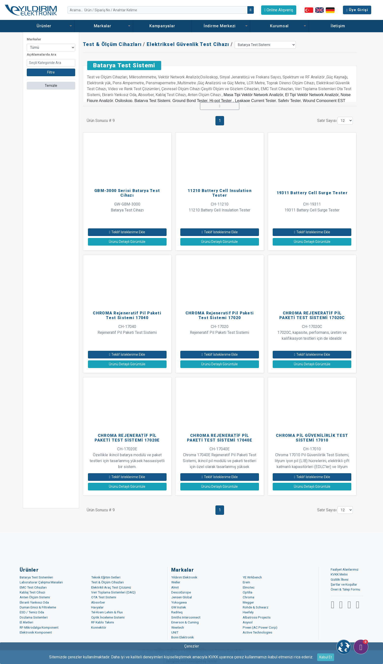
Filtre (51, 72)
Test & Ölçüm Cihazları (112, 44)
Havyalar (97, 607)
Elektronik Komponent (36, 632)
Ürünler (45, 26)
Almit (175, 587)
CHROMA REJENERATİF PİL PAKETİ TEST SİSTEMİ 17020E (127, 438)
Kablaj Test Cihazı (32, 592)
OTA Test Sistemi (103, 597)
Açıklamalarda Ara (41, 54)
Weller (175, 582)
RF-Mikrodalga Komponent (39, 627)
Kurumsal (279, 26)
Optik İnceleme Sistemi (108, 617)
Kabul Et (325, 657)
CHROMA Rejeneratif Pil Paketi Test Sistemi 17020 (219, 315)
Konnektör (98, 627)
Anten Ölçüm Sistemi (35, 597)
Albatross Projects (256, 617)
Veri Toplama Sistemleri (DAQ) (113, 592)
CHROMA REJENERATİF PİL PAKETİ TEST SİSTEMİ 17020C (312, 315)
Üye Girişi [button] (357, 10)
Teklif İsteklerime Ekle (127, 232)
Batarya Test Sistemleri (36, 577)
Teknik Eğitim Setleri (105, 577)
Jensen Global (181, 597)
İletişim (338, 26)
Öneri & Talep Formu (345, 589)
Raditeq (177, 612)
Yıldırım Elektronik (184, 577)
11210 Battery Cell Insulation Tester (220, 193)
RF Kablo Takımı (102, 622)
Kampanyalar (162, 26)
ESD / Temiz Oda (32, 612)
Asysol (248, 622)
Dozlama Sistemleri (34, 617)
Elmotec (249, 587)
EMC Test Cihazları (33, 587)
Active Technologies (257, 632)
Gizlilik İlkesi (339, 579)
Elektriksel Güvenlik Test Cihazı (188, 44)
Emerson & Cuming (185, 622)
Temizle (51, 86)
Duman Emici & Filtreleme (38, 607)
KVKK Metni (339, 574)
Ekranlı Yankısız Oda (34, 602)
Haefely (248, 612)
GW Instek (178, 607)
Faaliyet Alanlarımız (344, 569)
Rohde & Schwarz (255, 607)
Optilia (247, 592)
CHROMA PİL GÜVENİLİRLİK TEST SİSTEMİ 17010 (312, 438)
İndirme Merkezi (221, 26)
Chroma (248, 597)
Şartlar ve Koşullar (344, 584)
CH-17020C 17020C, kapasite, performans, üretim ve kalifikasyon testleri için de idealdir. (312, 332)
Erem (246, 582)
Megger (248, 602)
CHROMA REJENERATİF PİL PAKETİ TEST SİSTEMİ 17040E (219, 438)
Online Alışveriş (278, 10)
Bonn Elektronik (182, 637)
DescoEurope (181, 592)
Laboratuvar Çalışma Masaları (41, 582)
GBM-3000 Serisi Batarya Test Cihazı (127, 193)
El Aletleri (26, 622)
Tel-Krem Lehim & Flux (107, 612)
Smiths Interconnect (185, 617)
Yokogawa (179, 602)
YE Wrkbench (252, 577)
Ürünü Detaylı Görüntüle (127, 242)
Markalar (104, 26)
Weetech (177, 627)
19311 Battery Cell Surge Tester (312, 193)
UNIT (174, 632)
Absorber (98, 602)
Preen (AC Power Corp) (260, 627)
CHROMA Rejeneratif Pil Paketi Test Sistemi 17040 (127, 315)
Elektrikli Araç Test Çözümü (111, 587)
